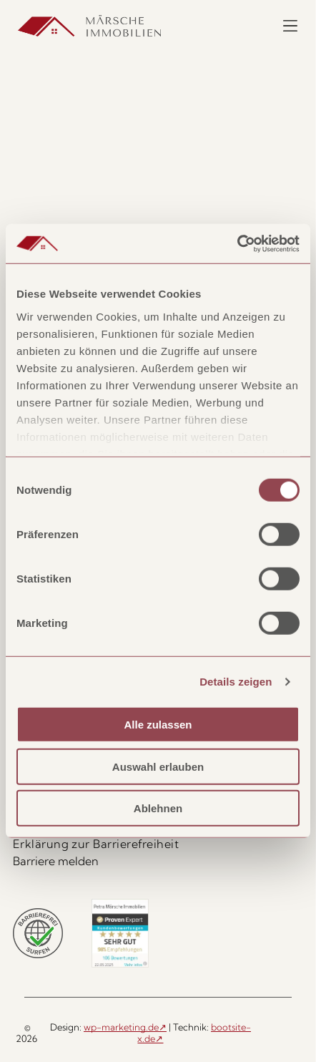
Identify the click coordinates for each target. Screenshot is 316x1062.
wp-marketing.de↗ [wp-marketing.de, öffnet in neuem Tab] (125, 1027)
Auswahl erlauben (158, 767)
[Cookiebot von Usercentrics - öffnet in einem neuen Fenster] (237, 244)
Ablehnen (158, 808)
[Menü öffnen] (290, 26)
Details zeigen (235, 682)
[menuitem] (158, 843)
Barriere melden (56, 861)
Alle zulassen (158, 724)
